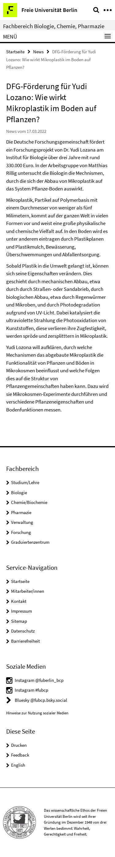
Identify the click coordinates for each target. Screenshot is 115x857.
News (38, 52)
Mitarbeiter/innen (27, 591)
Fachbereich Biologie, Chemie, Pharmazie (53, 26)
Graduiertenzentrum (30, 542)
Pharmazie (21, 512)
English (18, 765)
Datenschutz (23, 631)
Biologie (19, 492)
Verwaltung (22, 522)
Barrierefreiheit (25, 641)
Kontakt (18, 601)
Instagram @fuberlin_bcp (39, 680)
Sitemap (19, 621)
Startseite (15, 52)
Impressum (21, 611)
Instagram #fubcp (31, 690)
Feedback (20, 755)
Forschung (21, 532)
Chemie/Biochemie (29, 502)
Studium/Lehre (25, 482)
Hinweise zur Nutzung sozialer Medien (37, 713)
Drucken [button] (19, 745)
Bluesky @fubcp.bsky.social (41, 700)
